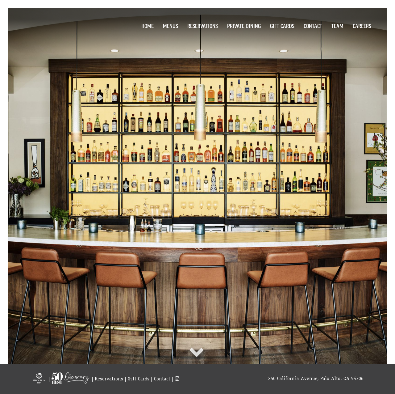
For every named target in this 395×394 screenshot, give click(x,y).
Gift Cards (282, 25)
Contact (313, 25)
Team (337, 25)
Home (147, 25)
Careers (362, 25)
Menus (170, 25)
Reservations (202, 25)
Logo (38, 24)
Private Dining (244, 25)
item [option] (197, 188)
